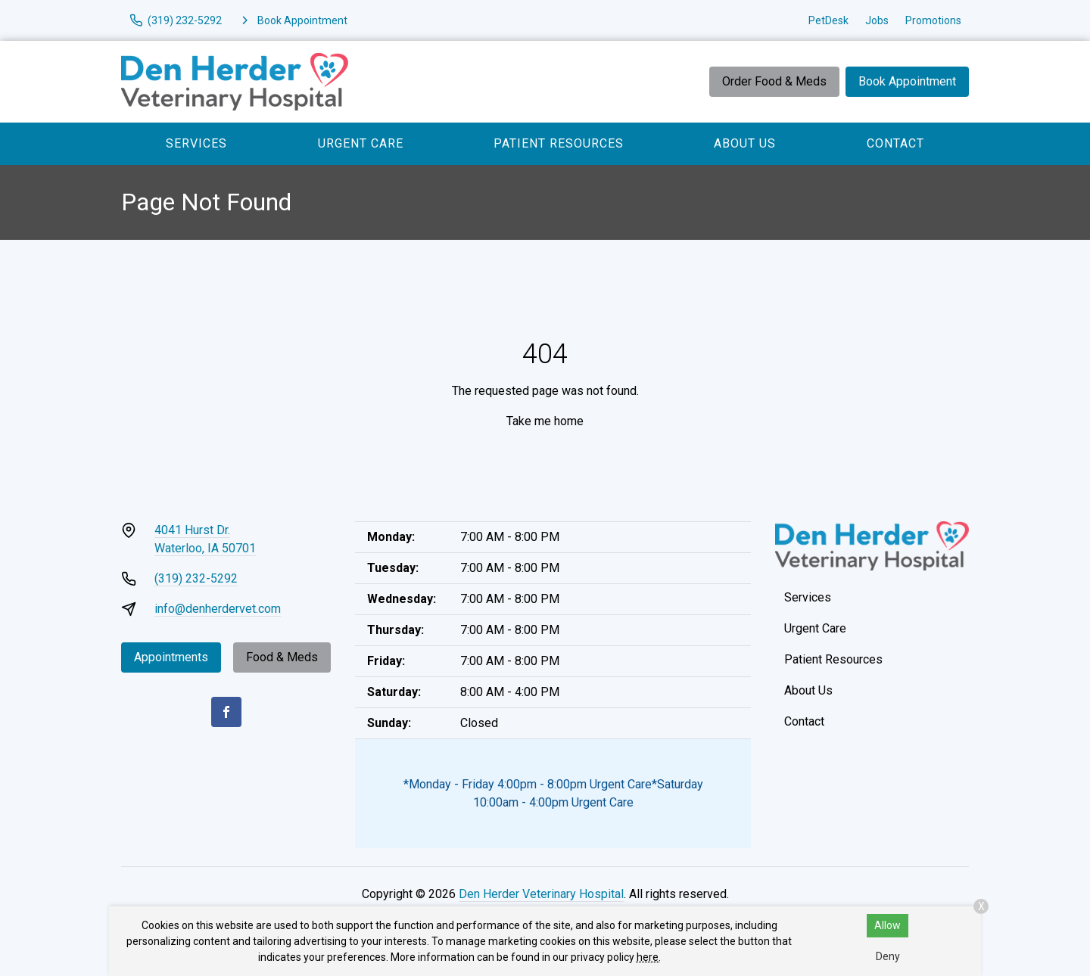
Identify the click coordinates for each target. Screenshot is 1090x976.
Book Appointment (907, 81)
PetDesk (828, 20)
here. (649, 957)
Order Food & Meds (774, 81)
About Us (745, 143)
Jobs (877, 20)
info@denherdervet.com (217, 608)
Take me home (545, 421)
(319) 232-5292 (196, 578)
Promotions (933, 20)
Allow (887, 925)
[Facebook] (226, 712)
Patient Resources (559, 143)
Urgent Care (360, 143)
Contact (895, 143)
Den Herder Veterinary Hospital (541, 894)
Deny (888, 956)
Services (196, 143)
